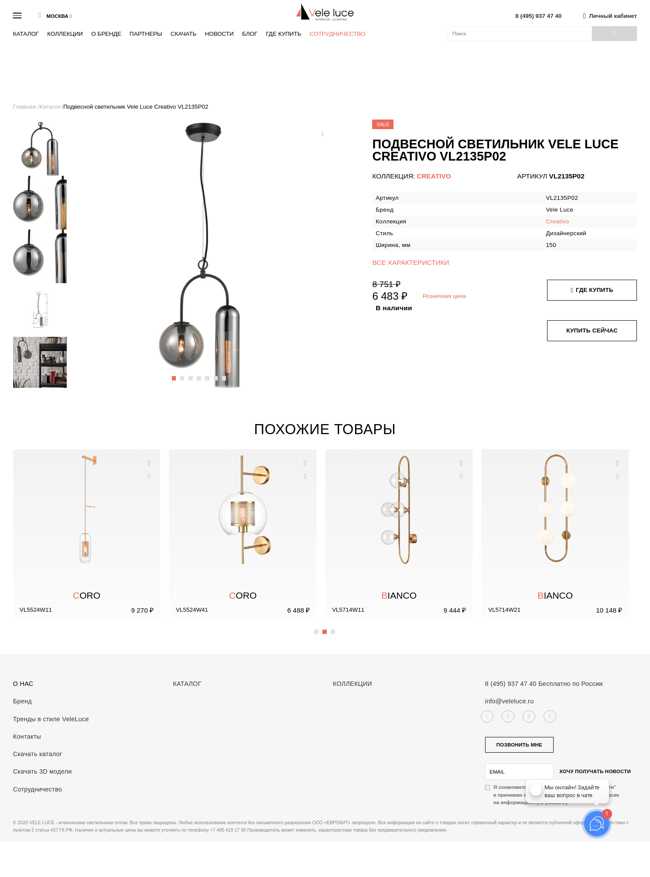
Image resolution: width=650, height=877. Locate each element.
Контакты (27, 736)
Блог (249, 34)
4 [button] (199, 374)
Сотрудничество (338, 34)
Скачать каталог (37, 753)
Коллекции (65, 34)
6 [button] (216, 374)
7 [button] (224, 374)
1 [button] (174, 374)
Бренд (22, 701)
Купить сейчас (592, 330)
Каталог (26, 34)
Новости (219, 34)
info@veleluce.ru (509, 701)
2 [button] (182, 374)
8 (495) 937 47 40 (538, 16)
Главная (25, 106)
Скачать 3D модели (42, 771)
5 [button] (207, 374)
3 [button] (191, 374)
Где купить (283, 34)
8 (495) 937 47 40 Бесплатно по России (544, 683)
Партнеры (146, 34)
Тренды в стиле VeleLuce (51, 719)
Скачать (183, 34)
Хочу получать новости (595, 771)
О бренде (106, 34)
